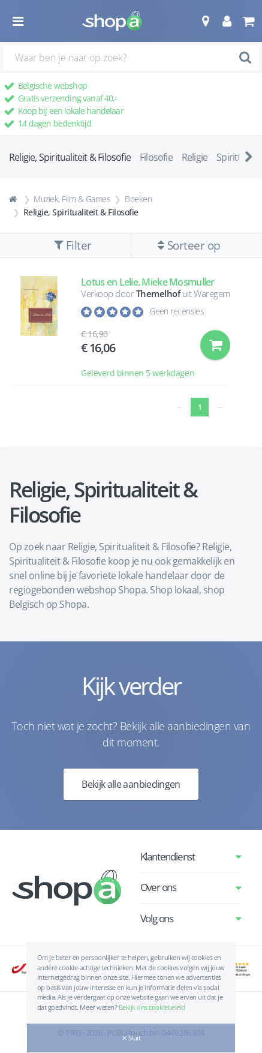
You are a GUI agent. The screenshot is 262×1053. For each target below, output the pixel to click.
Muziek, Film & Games (72, 199)
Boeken (138, 199)
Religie (194, 157)
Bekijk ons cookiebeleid (152, 1007)
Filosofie (156, 157)
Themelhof (158, 293)
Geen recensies (176, 311)
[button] (205, 21)
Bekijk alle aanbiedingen (131, 784)
